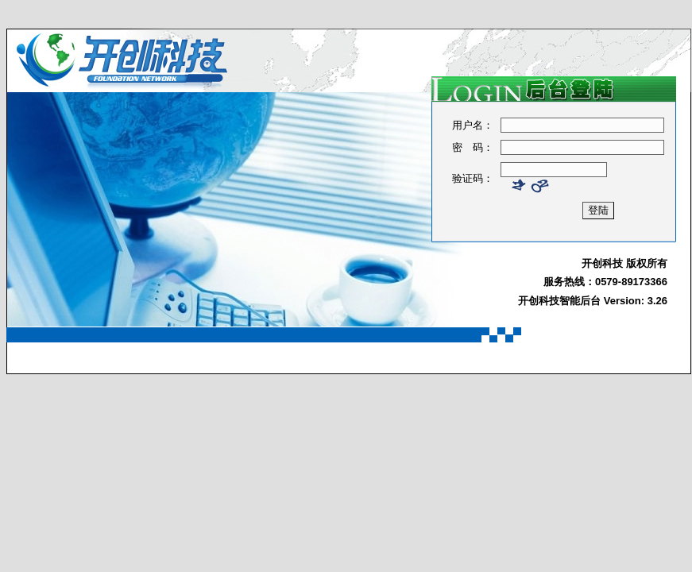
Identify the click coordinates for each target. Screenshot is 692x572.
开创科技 (602, 263)
